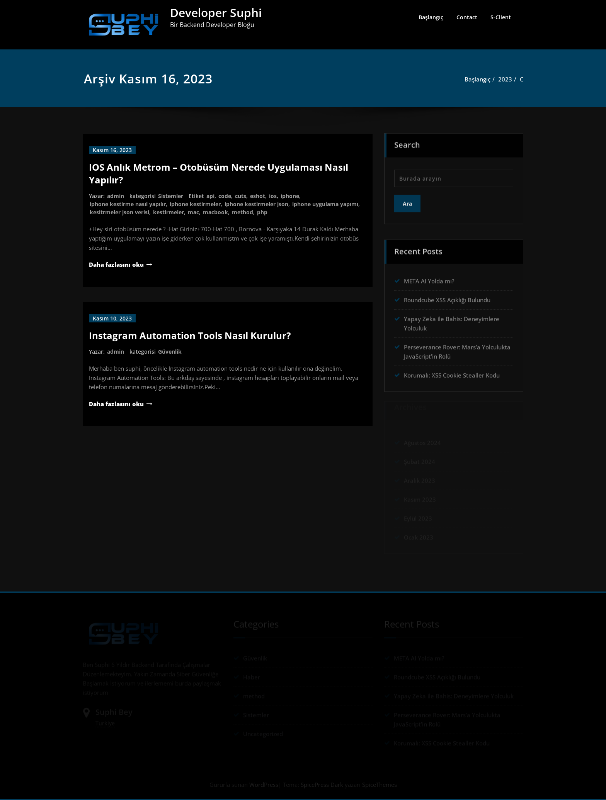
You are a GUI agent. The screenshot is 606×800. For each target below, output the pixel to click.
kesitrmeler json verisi (119, 212)
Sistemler (170, 196)
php (262, 212)
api (210, 196)
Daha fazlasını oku (116, 264)
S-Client (500, 17)
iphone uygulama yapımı (325, 204)
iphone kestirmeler (195, 204)
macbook (215, 212)
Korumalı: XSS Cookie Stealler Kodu (452, 373)
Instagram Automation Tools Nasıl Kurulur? (190, 335)
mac (193, 212)
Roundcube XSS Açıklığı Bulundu (447, 298)
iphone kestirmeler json (256, 204)
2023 (509, 79)
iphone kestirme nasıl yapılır (128, 204)
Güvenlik (170, 351)
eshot (257, 196)
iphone (290, 196)
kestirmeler (168, 212)
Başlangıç (431, 17)
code (224, 196)
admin (115, 196)
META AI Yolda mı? (429, 279)
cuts (240, 196)
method (242, 212)
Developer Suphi (216, 12)
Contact (466, 17)
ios (273, 196)
